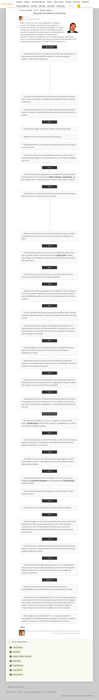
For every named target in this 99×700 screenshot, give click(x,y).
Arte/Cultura (58, 2)
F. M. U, (26, 17)
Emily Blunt (17, 661)
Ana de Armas (18, 674)
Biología (19, 2)
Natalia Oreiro (32, 423)
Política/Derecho (22, 6)
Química (27, 2)
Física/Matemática (38, 2)
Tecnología (61, 6)
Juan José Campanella (39, 480)
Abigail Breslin (18, 665)
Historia (68, 2)
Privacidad (86, 696)
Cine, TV (36, 10)
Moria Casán (61, 255)
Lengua (49, 2)
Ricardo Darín (68, 480)
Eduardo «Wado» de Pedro (22, 656)
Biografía (85, 2)
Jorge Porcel (67, 177)
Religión (42, 6)
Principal (22, 10)
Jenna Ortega (17, 647)
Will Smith (16, 652)
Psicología (51, 6)
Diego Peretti (17, 670)
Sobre (91, 696)
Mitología (76, 2)
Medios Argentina (46, 10)
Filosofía (34, 6)
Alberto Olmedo (55, 177)
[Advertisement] (49, 77)
